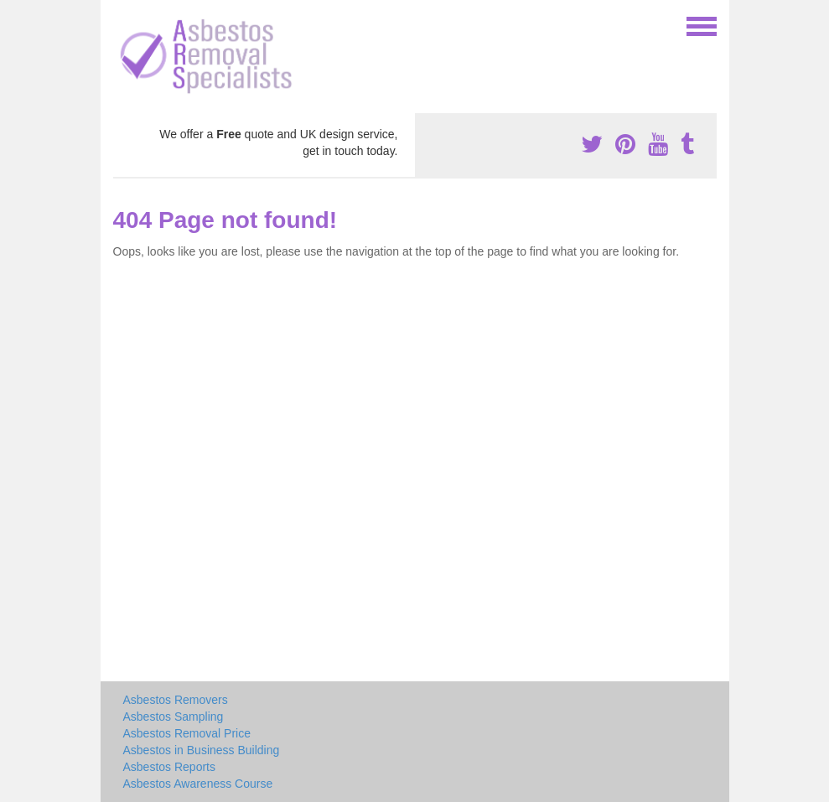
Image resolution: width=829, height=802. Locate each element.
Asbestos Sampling (173, 716)
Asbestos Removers (175, 699)
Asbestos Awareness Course (198, 783)
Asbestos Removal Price (187, 733)
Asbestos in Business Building (201, 750)
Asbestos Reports (169, 767)
